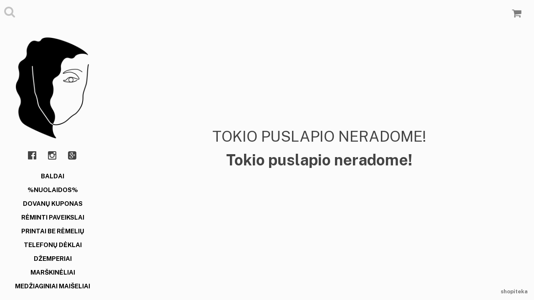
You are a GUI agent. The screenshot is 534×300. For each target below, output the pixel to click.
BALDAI (52, 176)
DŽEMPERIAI (53, 258)
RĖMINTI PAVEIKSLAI (52, 217)
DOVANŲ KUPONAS (53, 203)
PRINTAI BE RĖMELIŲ (52, 231)
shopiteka (514, 291)
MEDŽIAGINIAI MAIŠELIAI (52, 286)
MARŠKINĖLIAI (52, 272)
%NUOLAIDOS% (53, 189)
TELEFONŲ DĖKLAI (53, 244)
